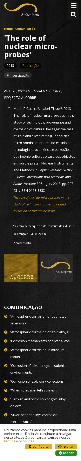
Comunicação (25, 29)
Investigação (19, 75)
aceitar (66, 453)
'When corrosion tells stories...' (34, 390)
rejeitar (66, 446)
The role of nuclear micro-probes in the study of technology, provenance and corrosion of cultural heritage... (41, 204)
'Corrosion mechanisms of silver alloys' (40, 341)
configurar (38, 446)
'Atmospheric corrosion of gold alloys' (39, 332)
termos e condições (19, 441)
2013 (10, 65)
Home (8, 29)
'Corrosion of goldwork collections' (37, 381)
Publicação (30, 65)
